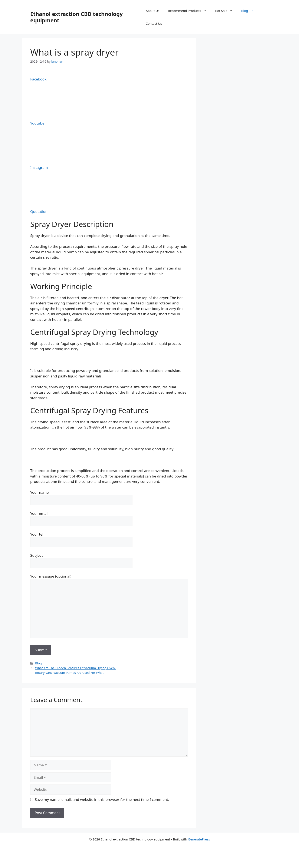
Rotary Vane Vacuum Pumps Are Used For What (69, 673)
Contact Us (154, 23)
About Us (153, 11)
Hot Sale (226, 10)
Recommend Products (189, 10)
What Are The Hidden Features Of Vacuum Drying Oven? (75, 668)
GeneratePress (199, 839)
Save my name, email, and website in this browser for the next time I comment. (102, 799)
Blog (249, 10)
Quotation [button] (38, 211)
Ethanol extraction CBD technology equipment (76, 17)
